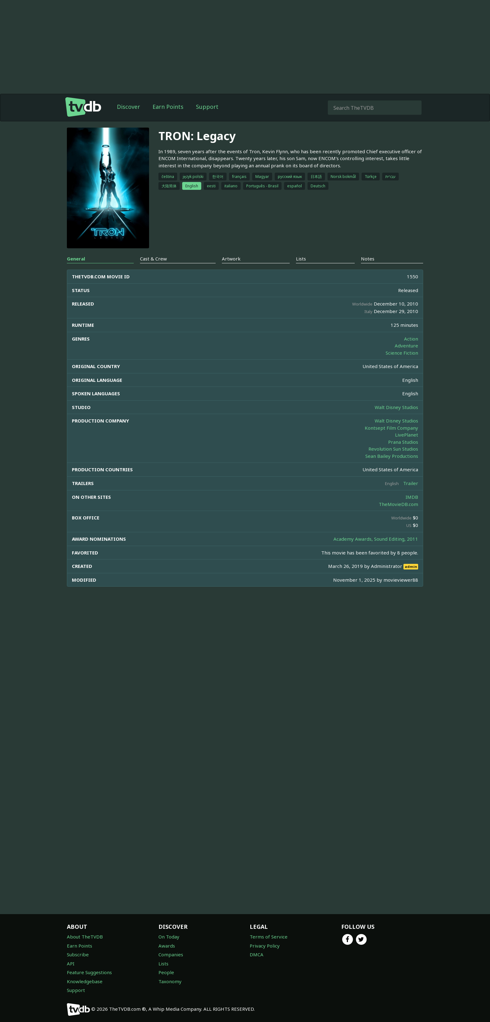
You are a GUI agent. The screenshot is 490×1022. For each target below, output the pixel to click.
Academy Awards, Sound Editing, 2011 (375, 539)
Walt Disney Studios (396, 407)
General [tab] (76, 259)
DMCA (256, 954)
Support (207, 106)
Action (411, 339)
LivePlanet (406, 435)
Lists (163, 963)
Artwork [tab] (231, 259)
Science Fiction (402, 353)
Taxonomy (170, 981)
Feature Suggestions (89, 972)
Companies (170, 954)
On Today (168, 936)
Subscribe (78, 954)
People (166, 972)
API (70, 963)
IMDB (412, 497)
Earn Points (167, 106)
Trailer (410, 483)
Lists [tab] (301, 259)
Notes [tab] (367, 259)
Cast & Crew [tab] (153, 259)
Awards (166, 946)
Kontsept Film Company (391, 428)
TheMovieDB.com (398, 504)
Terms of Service (269, 936)
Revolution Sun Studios (393, 449)
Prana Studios (403, 442)
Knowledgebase (84, 981)
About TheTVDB (85, 936)
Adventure (406, 345)
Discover (128, 106)
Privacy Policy (265, 946)
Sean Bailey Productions (391, 456)
